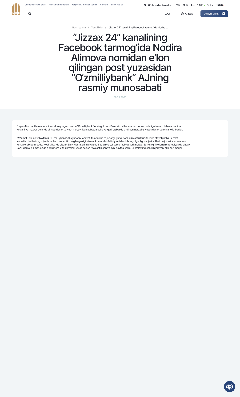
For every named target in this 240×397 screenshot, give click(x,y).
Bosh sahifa (79, 27)
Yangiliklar (97, 27)
